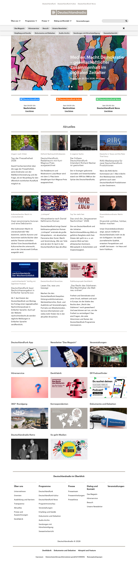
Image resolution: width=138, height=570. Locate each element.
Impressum (39, 557)
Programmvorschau (47, 504)
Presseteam (73, 491)
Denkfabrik (18, 519)
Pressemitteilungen (76, 495)
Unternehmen (20, 491)
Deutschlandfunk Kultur (67, 4)
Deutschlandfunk (49, 4)
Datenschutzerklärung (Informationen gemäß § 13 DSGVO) (65, 557)
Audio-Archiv (44, 520)
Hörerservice (92, 498)
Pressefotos (73, 499)
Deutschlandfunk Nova (87, 4)
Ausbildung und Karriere (24, 499)
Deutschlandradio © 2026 (69, 541)
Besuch (90, 502)
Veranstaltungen (82, 21)
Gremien (17, 495)
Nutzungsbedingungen (94, 557)
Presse (44, 21)
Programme (30, 21)
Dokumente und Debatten (50, 516)
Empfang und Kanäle (47, 512)
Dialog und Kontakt (61, 21)
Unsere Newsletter (95, 506)
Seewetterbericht (46, 531)
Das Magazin (92, 494)
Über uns (14, 21)
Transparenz (19, 504)
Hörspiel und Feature (87, 550)
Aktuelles (69, 126)
